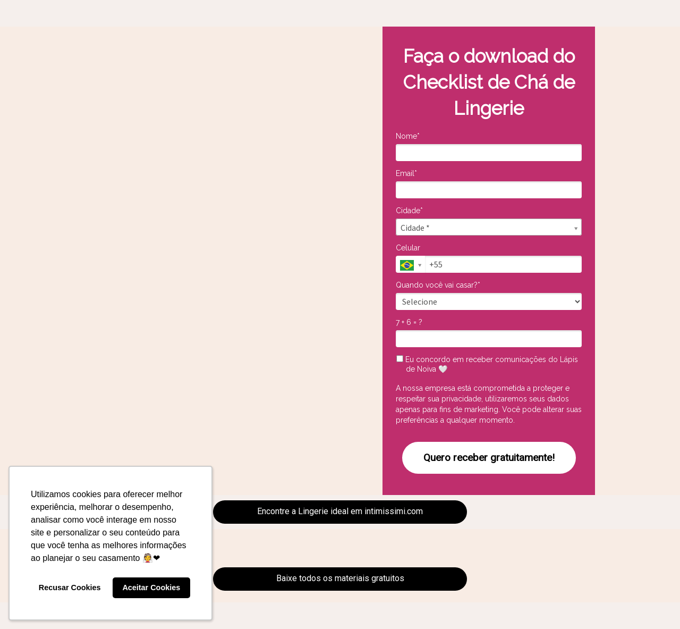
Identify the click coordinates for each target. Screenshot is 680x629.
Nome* (408, 136)
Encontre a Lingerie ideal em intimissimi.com (340, 511)
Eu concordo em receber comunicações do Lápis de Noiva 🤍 (487, 364)
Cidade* (409, 210)
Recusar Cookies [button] (70, 587)
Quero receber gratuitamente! (489, 457)
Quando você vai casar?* (438, 285)
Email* (406, 173)
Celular (408, 248)
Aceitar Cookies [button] (151, 587)
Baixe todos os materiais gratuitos (340, 578)
